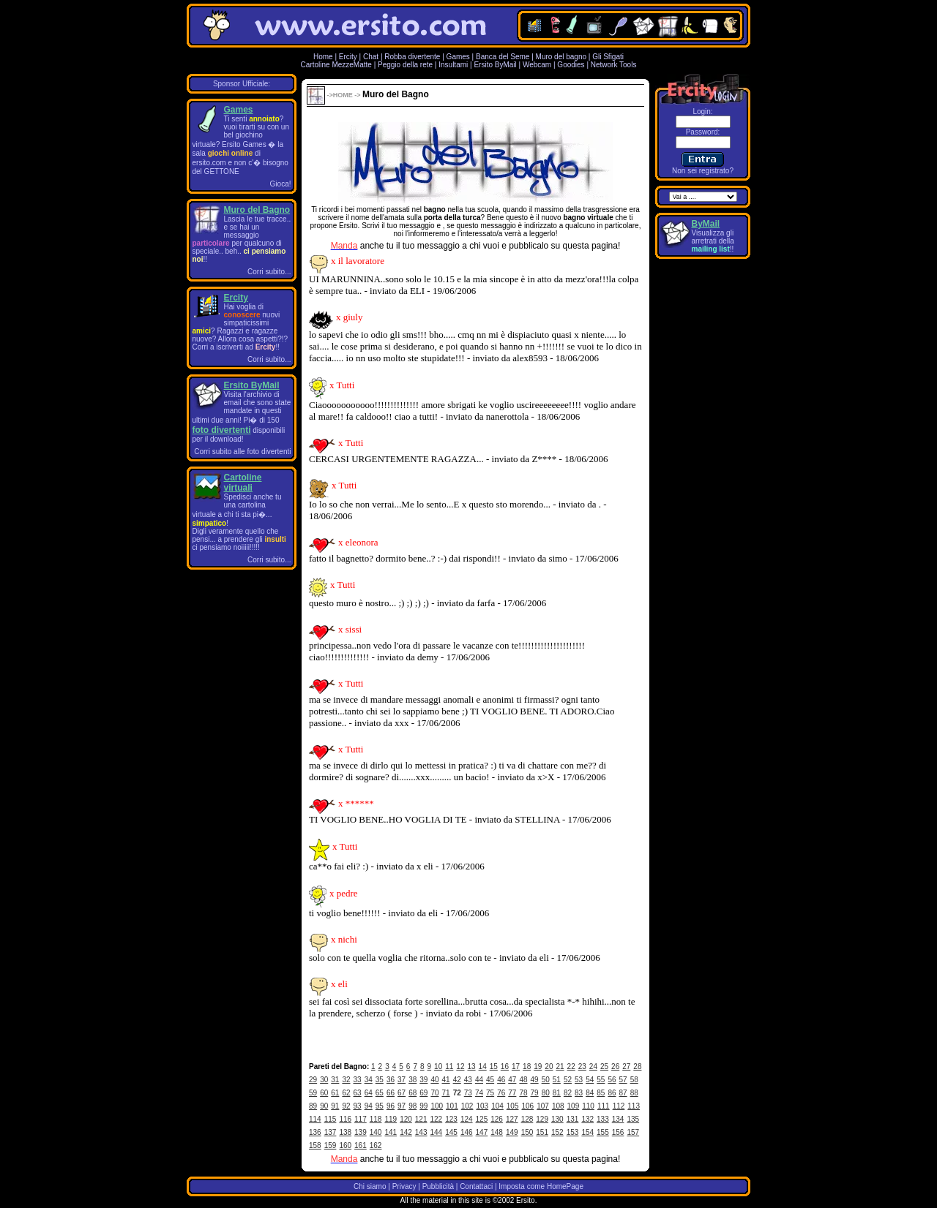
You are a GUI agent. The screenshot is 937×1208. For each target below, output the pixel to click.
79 (535, 1093)
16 (505, 1066)
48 (523, 1080)
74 (479, 1093)
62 (346, 1093)
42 (457, 1080)
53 (579, 1080)
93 (358, 1106)
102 (467, 1106)
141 (390, 1132)
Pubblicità (438, 1186)
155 (603, 1132)
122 (436, 1119)
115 (330, 1119)
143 (421, 1132)
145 (451, 1132)
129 (542, 1119)
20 (549, 1066)
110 (588, 1106)
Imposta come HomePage (541, 1186)
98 (412, 1106)
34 (369, 1080)
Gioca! (280, 184)
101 (452, 1106)
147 (482, 1132)
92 (346, 1106)
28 (637, 1066)
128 (527, 1119)
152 (557, 1132)
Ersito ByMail (495, 65)
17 (516, 1066)
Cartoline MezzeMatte (336, 65)
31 (335, 1080)
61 (335, 1093)
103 (482, 1106)
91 (335, 1106)
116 (345, 1119)
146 (466, 1132)
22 (571, 1066)
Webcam (537, 65)
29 (313, 1080)
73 (468, 1093)
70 (434, 1093)
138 (345, 1132)
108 (558, 1106)
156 (618, 1132)
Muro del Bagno (257, 210)
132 (587, 1119)
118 (376, 1119)
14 (483, 1066)
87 (623, 1093)
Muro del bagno (561, 57)
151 (542, 1132)
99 (423, 1106)
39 (423, 1080)
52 (568, 1080)
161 (360, 1145)
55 (601, 1080)
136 (315, 1132)
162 (376, 1145)
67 (401, 1093)
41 (446, 1080)
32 (346, 1080)
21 (560, 1066)
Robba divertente (413, 57)
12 (460, 1066)
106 (528, 1106)
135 (633, 1119)
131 (573, 1119)
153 (573, 1132)
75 (490, 1093)
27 (626, 1066)
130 (557, 1119)
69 (423, 1093)
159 (330, 1145)
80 (546, 1093)
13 (471, 1066)
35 (380, 1080)
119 (390, 1119)
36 (391, 1080)
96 (391, 1106)
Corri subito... (269, 272)
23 (582, 1066)
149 (512, 1132)
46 (501, 1080)
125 (482, 1119)
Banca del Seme (502, 57)
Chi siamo (370, 1186)
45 (490, 1080)
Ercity (348, 57)
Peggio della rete (405, 65)
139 (360, 1132)
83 (579, 1093)
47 (512, 1080)
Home (323, 57)
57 (623, 1080)
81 (557, 1093)
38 (412, 1080)
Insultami (453, 65)
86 (612, 1093)
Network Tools (614, 65)
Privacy (404, 1186)
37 (401, 1080)
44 (479, 1080)
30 (324, 1080)
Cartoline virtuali (243, 482)
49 (535, 1080)
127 (512, 1119)
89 (313, 1106)
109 (573, 1106)
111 (603, 1106)
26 (615, 1066)
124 (466, 1119)
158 (315, 1145)
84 (590, 1093)
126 (496, 1119)
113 (633, 1106)
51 (557, 1080)
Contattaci (476, 1186)
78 (523, 1093)
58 (634, 1080)
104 (497, 1106)
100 (436, 1106)
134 (618, 1119)
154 (587, 1132)
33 (358, 1080)
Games (458, 57)
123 (451, 1119)
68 (412, 1093)
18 (527, 1066)
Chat (370, 57)
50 (546, 1080)
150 (527, 1132)
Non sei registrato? (702, 171)
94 (369, 1106)
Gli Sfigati (608, 57)
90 (324, 1106)
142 (406, 1132)
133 (603, 1119)
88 (634, 1093)
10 (438, 1066)
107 (543, 1106)
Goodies (570, 65)
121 (421, 1119)
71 (446, 1093)
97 (401, 1106)
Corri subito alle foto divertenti (242, 452)
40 (434, 1080)
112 (619, 1106)
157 (633, 1132)
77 (512, 1093)
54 (590, 1080)
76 (501, 1093)
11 (449, 1066)
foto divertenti (222, 430)
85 (601, 1093)
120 (406, 1119)
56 (612, 1080)
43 (468, 1080)
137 (330, 1132)
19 (538, 1066)
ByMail (706, 224)
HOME (343, 95)
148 (496, 1132)
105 (513, 1106)
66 (391, 1093)
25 (604, 1066)
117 (360, 1119)
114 (315, 1119)
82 (568, 1093)
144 (436, 1132)
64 (369, 1093)
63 (358, 1093)
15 (494, 1066)
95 (380, 1106)
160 (345, 1145)
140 (376, 1132)
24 (593, 1066)
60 (324, 1093)
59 (313, 1093)
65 (380, 1093)
